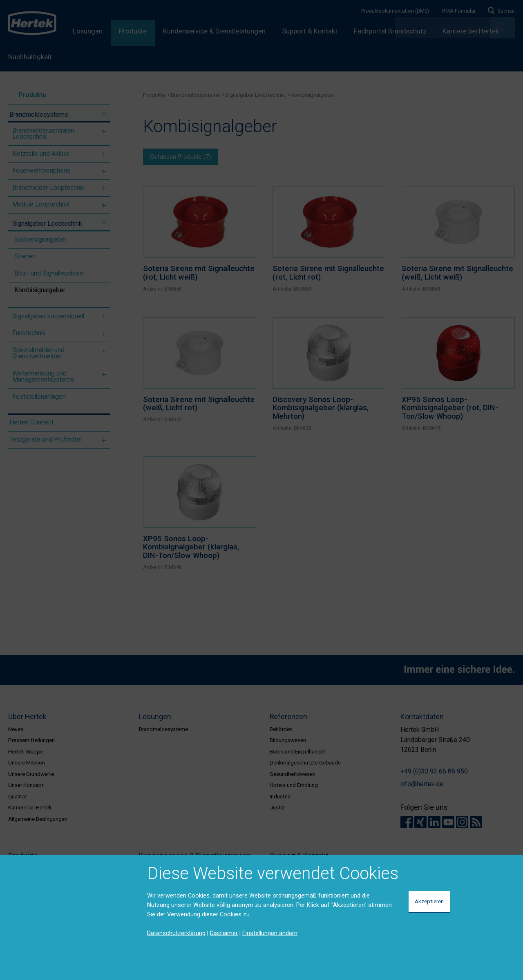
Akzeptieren (429, 901)
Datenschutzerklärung (176, 933)
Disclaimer (224, 933)
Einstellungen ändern (269, 933)
